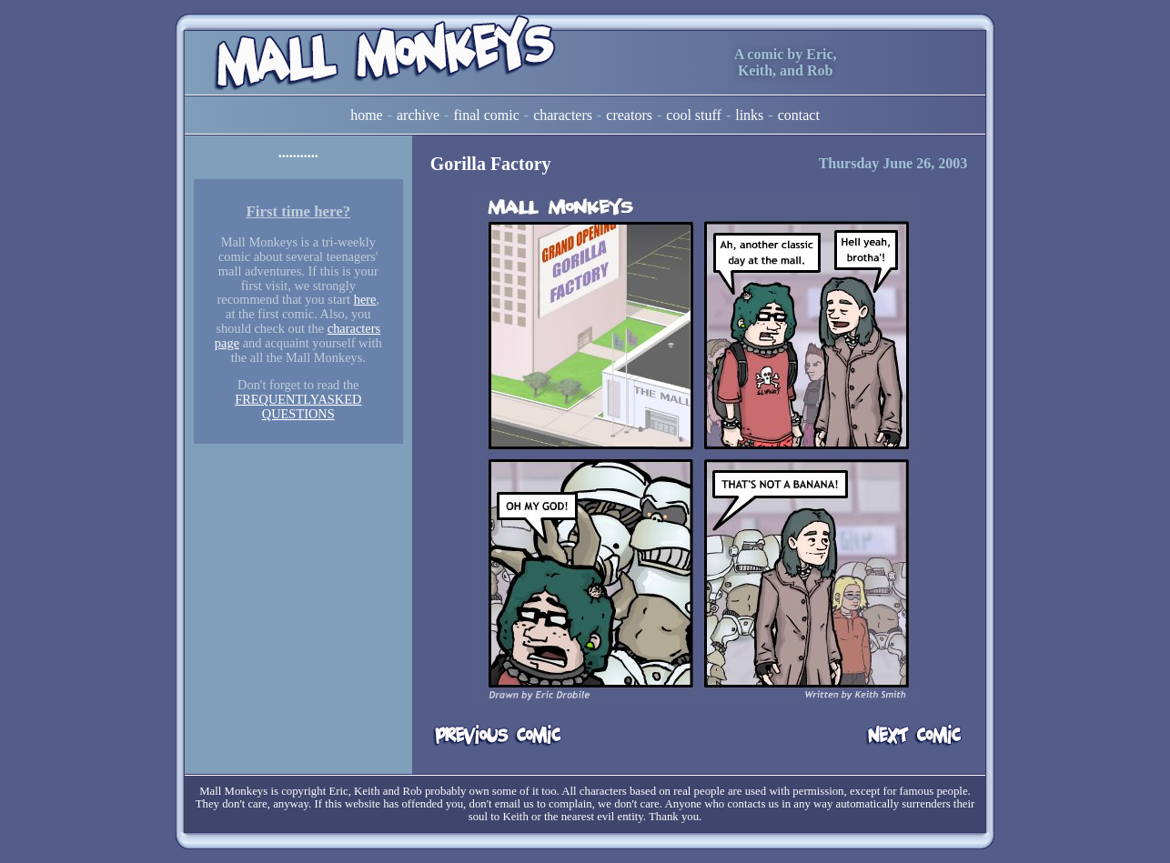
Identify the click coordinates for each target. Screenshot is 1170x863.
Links (749, 115)
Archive (418, 115)
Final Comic (486, 115)
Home (366, 115)
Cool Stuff (693, 115)
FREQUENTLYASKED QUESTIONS (298, 406)
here (365, 299)
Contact (799, 115)
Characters (562, 115)
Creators (629, 115)
